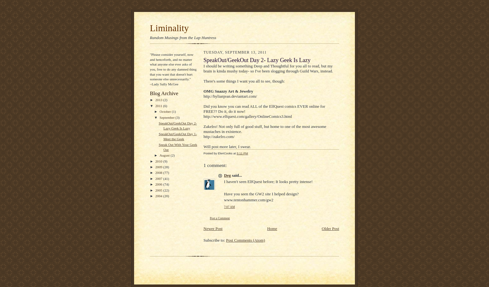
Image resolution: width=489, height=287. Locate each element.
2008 (159, 173)
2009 (159, 167)
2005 (159, 190)
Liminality (169, 28)
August (165, 155)
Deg (227, 175)
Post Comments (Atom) (245, 240)
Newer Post (212, 228)
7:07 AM (229, 207)
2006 (159, 184)
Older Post (330, 228)
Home (272, 228)
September (168, 117)
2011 (159, 106)
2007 (159, 179)
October (166, 111)
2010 (159, 161)
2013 (159, 100)
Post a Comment (220, 218)
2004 (159, 196)
